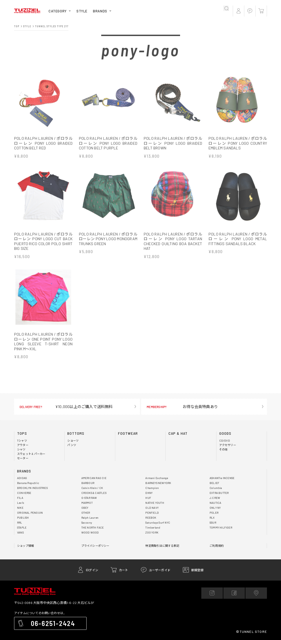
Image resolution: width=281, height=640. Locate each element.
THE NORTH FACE (92, 532)
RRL (19, 527)
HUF (148, 503)
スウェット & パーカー (31, 459)
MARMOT (87, 508)
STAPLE (21, 532)
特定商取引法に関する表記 (162, 551)
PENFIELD (152, 517)
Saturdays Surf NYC (157, 527)
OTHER (85, 517)
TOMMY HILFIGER (221, 532)
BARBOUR (87, 488)
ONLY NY (215, 513)
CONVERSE (24, 498)
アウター (22, 450)
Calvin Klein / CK (92, 493)
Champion (152, 493)
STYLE (81, 11)
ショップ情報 (25, 551)
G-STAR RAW (89, 503)
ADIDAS (22, 483)
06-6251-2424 (53, 628)
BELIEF (214, 488)
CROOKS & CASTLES (93, 498)
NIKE (20, 513)
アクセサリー (227, 450)
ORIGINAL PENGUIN (30, 517)
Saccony (86, 527)
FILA (20, 503)
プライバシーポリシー (95, 551)
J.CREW (215, 503)
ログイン (92, 575)
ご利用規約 (217, 551)
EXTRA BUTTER (219, 498)
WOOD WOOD (90, 537)
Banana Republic (28, 488)
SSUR (213, 527)
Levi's (20, 508)
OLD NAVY (152, 513)
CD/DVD (224, 445)
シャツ (21, 454)
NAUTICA (215, 508)
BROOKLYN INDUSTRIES (32, 493)
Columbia (216, 493)
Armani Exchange (156, 483)
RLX (212, 522)
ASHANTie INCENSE (222, 483)
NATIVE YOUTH (154, 508)
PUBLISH (23, 522)
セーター (22, 463)
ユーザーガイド (159, 575)
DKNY (148, 498)
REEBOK (150, 522)
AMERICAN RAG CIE (93, 483)
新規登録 (197, 575)
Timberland (152, 532)
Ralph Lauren (89, 522)
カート (123, 575)
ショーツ (73, 445)
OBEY (85, 513)
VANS (20, 537)
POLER (214, 517)
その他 (223, 454)
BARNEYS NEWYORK (158, 488)
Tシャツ (22, 445)
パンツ (71, 450)
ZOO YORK (151, 537)
